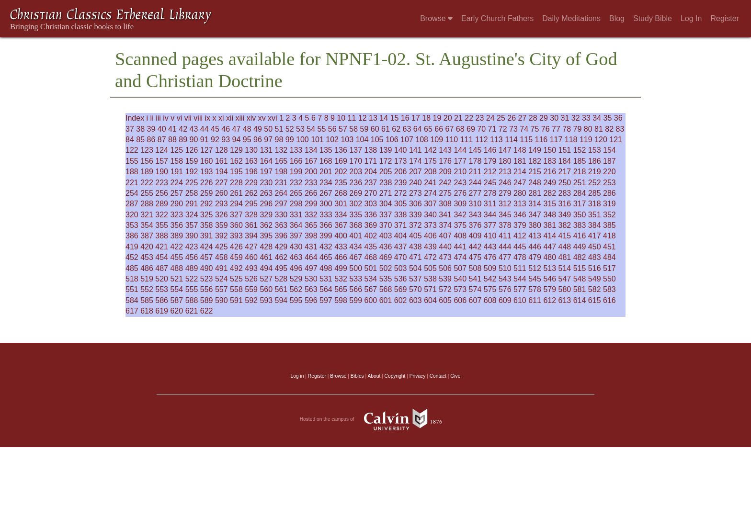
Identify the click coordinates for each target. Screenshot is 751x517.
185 (579, 161)
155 (131, 161)
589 (206, 300)
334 (340, 215)
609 (505, 300)
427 (251, 247)
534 (370, 279)
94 (236, 139)
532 (340, 279)
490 (206, 268)
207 (415, 172)
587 (176, 300)
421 (161, 247)
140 (400, 150)
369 (370, 225)
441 (460, 247)
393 (236, 236)
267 (325, 193)
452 (131, 257)
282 (549, 193)
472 (430, 257)
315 (549, 204)
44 (204, 129)
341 (445, 215)
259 (206, 193)
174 (415, 161)
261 (236, 193)
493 (251, 268)
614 (579, 300)
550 (609, 279)
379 (519, 225)
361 (251, 225)
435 (370, 247)
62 (396, 129)
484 (609, 257)
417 (594, 236)
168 (325, 161)
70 (481, 129)
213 (505, 172)
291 (191, 204)
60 (375, 129)
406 (430, 236)
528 (281, 279)
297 (281, 204)
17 (415, 118)
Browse (436, 18)
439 (430, 247)
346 (519, 215)
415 (564, 236)
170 (355, 161)
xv (262, 118)
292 (206, 204)
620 (176, 311)
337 (385, 215)
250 (564, 183)
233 (311, 183)
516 (594, 268)
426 (236, 247)
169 (340, 161)
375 (460, 225)
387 (146, 236)
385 (609, 225)
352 (609, 215)
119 (586, 139)
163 (251, 161)
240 (415, 183)
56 (332, 129)
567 (370, 289)
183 (549, 161)
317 (579, 204)
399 (325, 236)
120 (600, 139)
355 (161, 225)
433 (340, 247)
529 (296, 279)
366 (325, 225)
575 (490, 289)
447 (549, 247)
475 (475, 257)
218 (579, 172)
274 (430, 193)
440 (445, 247)
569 (400, 289)
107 (406, 139)
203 (355, 172)
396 (281, 236)
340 (430, 215)
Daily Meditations (571, 18)
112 (481, 139)
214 (519, 172)
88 (172, 139)
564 (325, 289)
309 (460, 204)
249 (549, 183)
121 (615, 139)
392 (221, 236)
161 (221, 161)
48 (247, 129)
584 (131, 300)
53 (300, 129)
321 (146, 215)
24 (490, 118)
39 (151, 129)
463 (296, 257)
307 (430, 204)
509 (490, 268)
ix (207, 118)
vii (188, 118)
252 (594, 183)
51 (279, 129)
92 (215, 139)
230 (266, 183)
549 (594, 279)
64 (417, 129)
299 (311, 204)
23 (480, 118)
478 (519, 257)
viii (198, 118)
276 (460, 193)
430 (296, 247)
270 (370, 193)
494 (266, 268)
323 (176, 215)
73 (513, 129)
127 (206, 150)
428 (266, 247)
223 (161, 183)
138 (370, 150)
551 (131, 289)
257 (176, 193)
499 (340, 268)
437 (400, 247)
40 (162, 129)
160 (206, 161)
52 (289, 129)
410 (490, 236)
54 (311, 129)
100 (302, 139)
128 (221, 150)
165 (281, 161)
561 (281, 289)
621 (191, 311)
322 (161, 215)
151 (564, 150)
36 (618, 118)
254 (131, 193)
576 (505, 289)
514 (564, 268)
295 (251, 204)
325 (206, 215)
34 (596, 118)
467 (355, 257)
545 (534, 279)
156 (146, 161)
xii (229, 118)
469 (385, 257)
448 (564, 247)
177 (460, 161)
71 (492, 129)
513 (549, 268)
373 (430, 225)
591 (236, 300)
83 (620, 129)
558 (236, 289)
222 (146, 183)
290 (176, 204)
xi (221, 118)
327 (236, 215)
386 (131, 236)
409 (475, 236)
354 (146, 225)
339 (415, 215)
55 (322, 129)
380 (534, 225)
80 (588, 129)
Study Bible (652, 18)
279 (505, 193)
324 (191, 215)
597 (325, 300)
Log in (297, 376)
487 (161, 268)
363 (281, 225)
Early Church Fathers (497, 18)
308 (445, 204)
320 (131, 215)
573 (460, 289)
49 (257, 129)
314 (534, 204)
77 (556, 129)
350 (579, 215)
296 (266, 204)
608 (490, 300)
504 (415, 268)
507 (460, 268)
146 (490, 150)
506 (445, 268)
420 (146, 247)
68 (460, 129)
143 (445, 150)
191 (176, 172)
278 (490, 193)
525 (236, 279)
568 (385, 289)
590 (221, 300)
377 (490, 225)
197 (266, 172)
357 (191, 225)
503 (400, 268)
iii (158, 118)
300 (325, 204)
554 (176, 289)
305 (400, 204)
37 (129, 129)
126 (191, 150)
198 (281, 172)
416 (579, 236)
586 (161, 300)
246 (505, 183)
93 (225, 139)
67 (449, 129)
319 (609, 204)
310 (475, 204)
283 (564, 193)
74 (524, 129)
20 (448, 118)
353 (131, 225)
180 (505, 161)
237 (370, 183)
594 (281, 300)
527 (266, 279)
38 (140, 129)
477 (505, 257)
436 (385, 247)
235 (340, 183)
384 (594, 225)
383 (579, 225)
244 (475, 183)
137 (355, 150)
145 (475, 150)
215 (534, 172)
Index (134, 118)
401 (355, 236)
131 (266, 150)
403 (385, 236)
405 (415, 236)
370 (385, 225)
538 (430, 279)
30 (554, 118)
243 (460, 183)
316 (564, 204)
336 (370, 215)
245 (490, 183)
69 (471, 129)
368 (355, 225)
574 (475, 289)
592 (251, 300)
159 (191, 161)
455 (176, 257)
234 (325, 183)
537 (415, 279)
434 (355, 247)
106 (392, 139)
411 (505, 236)
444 (505, 247)
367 (340, 225)
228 (236, 183)
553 (161, 289)
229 (251, 183)
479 (534, 257)
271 (385, 193)
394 (251, 236)
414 (549, 236)
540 (460, 279)
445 (519, 247)
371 (400, 225)
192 (191, 172)
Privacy (418, 376)
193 (206, 172)
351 (594, 215)
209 (445, 172)
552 (146, 289)
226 (206, 183)
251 (579, 183)
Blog (617, 18)
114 (511, 139)
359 (221, 225)
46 (225, 129)
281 (534, 193)
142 (430, 150)
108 (421, 139)
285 (594, 193)
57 (343, 129)
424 (206, 247)
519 (146, 279)
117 (556, 139)
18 (426, 118)
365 (311, 225)
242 (445, 183)
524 (221, 279)
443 (490, 247)
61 (385, 129)
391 (206, 236)
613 (564, 300)
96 (257, 139)
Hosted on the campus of (376, 419)
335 (355, 215)
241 (430, 183)
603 (415, 300)
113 (496, 139)
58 (353, 129)
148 (519, 150)
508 (475, 268)
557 (221, 289)
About (373, 376)
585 (146, 300)
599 (355, 300)
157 (161, 161)
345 (505, 215)
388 (161, 236)
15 (394, 118)
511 (519, 268)
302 (355, 204)
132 (281, 150)
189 (146, 172)
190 (161, 172)
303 (370, 204)
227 (221, 183)
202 (340, 172)
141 (415, 150)
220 (609, 172)
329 (266, 215)
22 (469, 118)
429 (281, 247)
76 (545, 129)
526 (251, 279)
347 (534, 215)
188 (131, 172)
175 (430, 161)
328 (251, 215)
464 (311, 257)
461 (266, 257)
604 (430, 300)
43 (194, 129)
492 (236, 268)
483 (594, 257)
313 (519, 204)
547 (564, 279)
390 (191, 236)
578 (534, 289)
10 (341, 118)
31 (565, 118)
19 (437, 118)
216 (549, 172)
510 (505, 268)
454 (161, 257)
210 (460, 172)
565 (340, 289)
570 (415, 289)
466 (340, 257)
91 (204, 139)
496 (296, 268)
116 (541, 139)
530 (311, 279)
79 (577, 129)
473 (445, 257)
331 (296, 215)
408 (460, 236)
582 (594, 289)
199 (296, 172)
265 (296, 193)
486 (146, 268)
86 (151, 139)
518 (131, 279)
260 (221, 193)
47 (236, 129)
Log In (691, 18)
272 (400, 193)
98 (279, 139)
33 (586, 118)
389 (176, 236)
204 (370, 172)
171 (370, 161)
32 (575, 118)
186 (594, 161)
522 (191, 279)
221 (131, 183)
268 (340, 193)
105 (377, 139)
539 (445, 279)
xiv (251, 118)
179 (490, 161)
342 (460, 215)
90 (194, 139)
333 (325, 215)
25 (501, 118)
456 (191, 257)
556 (206, 289)
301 (340, 204)
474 (460, 257)
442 (475, 247)
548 (579, 279)
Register (724, 18)
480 (549, 257)
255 (146, 193)
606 (460, 300)
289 (161, 204)
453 (146, 257)
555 (191, 289)
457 (206, 257)
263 (266, 193)
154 (609, 150)
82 (609, 129)
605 (445, 300)
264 (281, 193)
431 (311, 247)
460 (251, 257)
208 (430, 172)
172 (385, 161)
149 (534, 150)
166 (296, 161)
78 (566, 129)
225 (191, 183)
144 (460, 150)
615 (594, 300)
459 (236, 257)
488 (176, 268)
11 (352, 118)
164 (266, 161)
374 (445, 225)
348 (549, 215)
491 (221, 268)
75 (535, 129)
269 (355, 193)
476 (490, 257)
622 (206, 311)
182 (534, 161)
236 (355, 183)
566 (355, 289)
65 (428, 129)
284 (579, 193)
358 (206, 225)
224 (176, 183)
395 (266, 236)
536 (400, 279)
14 (383, 118)
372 (415, 225)
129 (236, 150)
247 (519, 183)
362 (266, 225)
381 (549, 225)
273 (415, 193)
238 (385, 183)
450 (594, 247)
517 (609, 268)
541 (475, 279)
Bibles (357, 376)
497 (311, 268)
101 (317, 139)
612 (549, 300)
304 (385, 204)
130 (251, 150)
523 (206, 279)
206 (400, 172)
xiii (240, 118)
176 (445, 161)
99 (289, 139)
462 (281, 257)
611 (534, 300)
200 (311, 172)
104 (362, 139)
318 (594, 204)
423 (191, 247)
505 (430, 268)
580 (564, 289)
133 (296, 150)
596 (311, 300)
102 (332, 139)
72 (503, 129)
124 (161, 150)
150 (549, 150)
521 (176, 279)
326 (221, 215)
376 (475, 225)
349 (564, 215)
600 (370, 300)
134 (311, 150)
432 (325, 247)
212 (490, 172)
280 (519, 193)
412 (519, 236)
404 (400, 236)
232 (296, 183)
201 (325, 172)
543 (505, 279)
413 (534, 236)
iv (166, 118)
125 (176, 150)
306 (415, 204)
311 (490, 204)
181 (519, 161)
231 (281, 183)
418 (609, 236)
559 (251, 289)
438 (415, 247)
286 (609, 193)
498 (325, 268)
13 (373, 118)
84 (129, 139)
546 (549, 279)
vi (179, 118)
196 (251, 172)
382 (564, 225)
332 (311, 215)
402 (370, 236)
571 (430, 289)
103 (347, 139)
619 (161, 311)
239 (400, 183)
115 (526, 139)
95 (247, 139)
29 (543, 118)
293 (221, 204)
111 (466, 139)
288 (146, 204)
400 (340, 236)
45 (215, 129)
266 (311, 193)
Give (455, 376)
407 (445, 236)
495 (281, 268)
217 (564, 172)
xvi (272, 118)
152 (579, 150)
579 (549, 289)
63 (407, 129)
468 (370, 257)
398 (311, 236)
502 (385, 268)
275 (445, 193)
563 (311, 289)
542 (490, 279)
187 (609, 161)
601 (385, 300)
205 (385, 172)
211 (475, 172)
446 (534, 247)
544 (519, 279)
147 (505, 150)
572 (445, 289)
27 (522, 118)
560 (266, 289)
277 (475, 193)
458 (221, 257)
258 (191, 193)
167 (311, 161)
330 (281, 215)
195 (236, 172)
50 (268, 129)
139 (385, 150)
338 (400, 215)
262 (251, 193)
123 (146, 150)
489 (191, 268)
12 (362, 118)
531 (325, 279)
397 (296, 236)
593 (266, 300)
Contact (438, 376)
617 (131, 311)
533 (355, 279)
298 (296, 204)
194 (221, 172)
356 (176, 225)
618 (146, 311)
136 (340, 150)
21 (458, 118)
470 (400, 257)
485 (131, 268)
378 (505, 225)
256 (161, 193)
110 (451, 139)
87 (162, 139)
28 (533, 118)
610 (519, 300)
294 (236, 204)
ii (152, 118)
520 (161, 279)
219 (594, 172)
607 (475, 300)
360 (236, 225)
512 (534, 268)
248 (534, 183)
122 (131, 150)
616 (609, 300)
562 (296, 289)
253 (609, 183)
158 (176, 161)
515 (579, 268)
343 (475, 215)
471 (415, 257)
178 (475, 161)
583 (609, 289)
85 (140, 139)
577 (519, 289)
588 (191, 300)
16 (405, 118)
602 (400, 300)
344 (490, 215)
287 (131, 204)
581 (579, 289)
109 (436, 139)
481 (564, 257)
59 (364, 129)
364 (296, 225)
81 (598, 129)
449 (579, 247)
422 (176, 247)
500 (355, 268)
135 (325, 150)
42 (183, 129)
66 (438, 129)
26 (511, 118)
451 (609, 247)
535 (385, 279)
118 (571, 139)
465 (325, 257)
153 (594, 150)
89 (183, 139)
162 (236, 161)
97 (268, 139)
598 (340, 300)
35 (607, 118)
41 (172, 129)
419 (131, 247)
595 (296, 300)
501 (370, 268)
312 (505, 204)
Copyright (395, 376)
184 (564, 161)
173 (400, 161)
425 (221, 247)
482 (579, 257)
